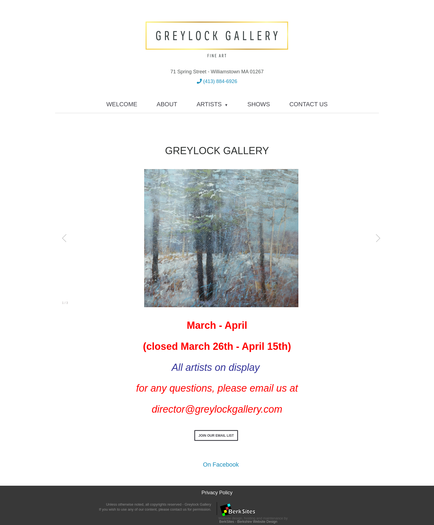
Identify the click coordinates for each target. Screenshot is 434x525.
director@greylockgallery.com (217, 409)
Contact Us (308, 104)
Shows (258, 104)
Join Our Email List (216, 436)
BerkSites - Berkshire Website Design (248, 522)
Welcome (121, 104)
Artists (212, 104)
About (167, 104)
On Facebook (217, 464)
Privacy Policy (217, 492)
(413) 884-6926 (217, 81)
